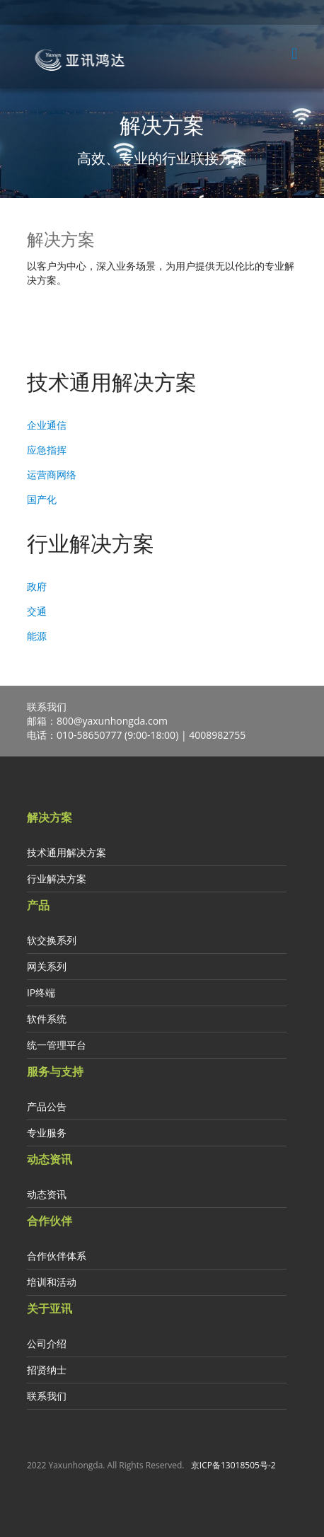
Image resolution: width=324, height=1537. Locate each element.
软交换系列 (51, 940)
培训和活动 (51, 1282)
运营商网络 (51, 474)
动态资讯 (46, 1194)
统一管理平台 (56, 1045)
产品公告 (46, 1106)
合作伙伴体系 (56, 1255)
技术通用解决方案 (66, 852)
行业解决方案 (56, 878)
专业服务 (46, 1132)
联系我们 (46, 1396)
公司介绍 (46, 1343)
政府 (37, 586)
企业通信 (46, 425)
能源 (37, 636)
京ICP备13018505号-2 (233, 1465)
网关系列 (46, 966)
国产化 (42, 499)
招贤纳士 (46, 1369)
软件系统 (46, 1018)
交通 (37, 611)
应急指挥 (46, 449)
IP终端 (41, 992)
